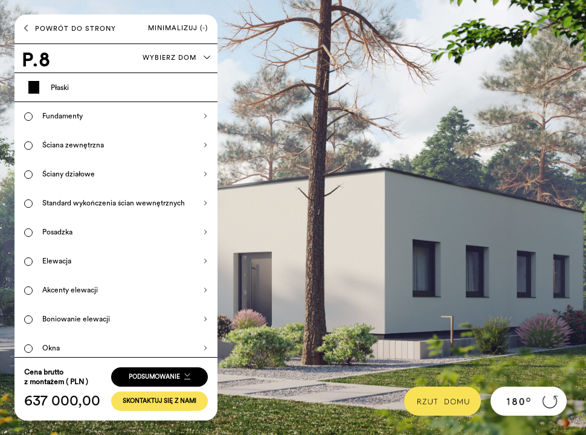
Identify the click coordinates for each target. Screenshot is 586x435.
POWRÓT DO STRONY (70, 28)
